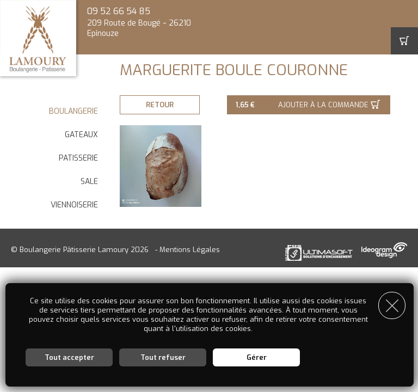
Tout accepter (69, 357)
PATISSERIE (78, 158)
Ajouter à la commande (325, 104)
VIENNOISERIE (74, 205)
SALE (89, 181)
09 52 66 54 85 (118, 11)
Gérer (257, 357)
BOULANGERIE (73, 111)
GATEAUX (81, 135)
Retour (161, 104)
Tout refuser (163, 357)
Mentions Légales (189, 249)
